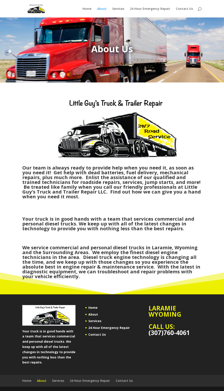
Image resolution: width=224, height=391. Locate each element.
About (102, 9)
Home (86, 9)
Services (118, 9)
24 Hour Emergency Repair (150, 9)
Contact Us (184, 9)
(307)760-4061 (169, 332)
